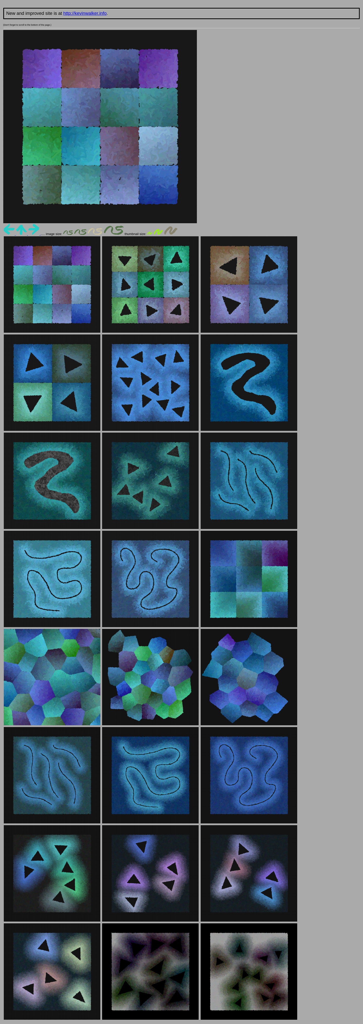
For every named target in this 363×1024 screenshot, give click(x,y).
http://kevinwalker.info (85, 13)
